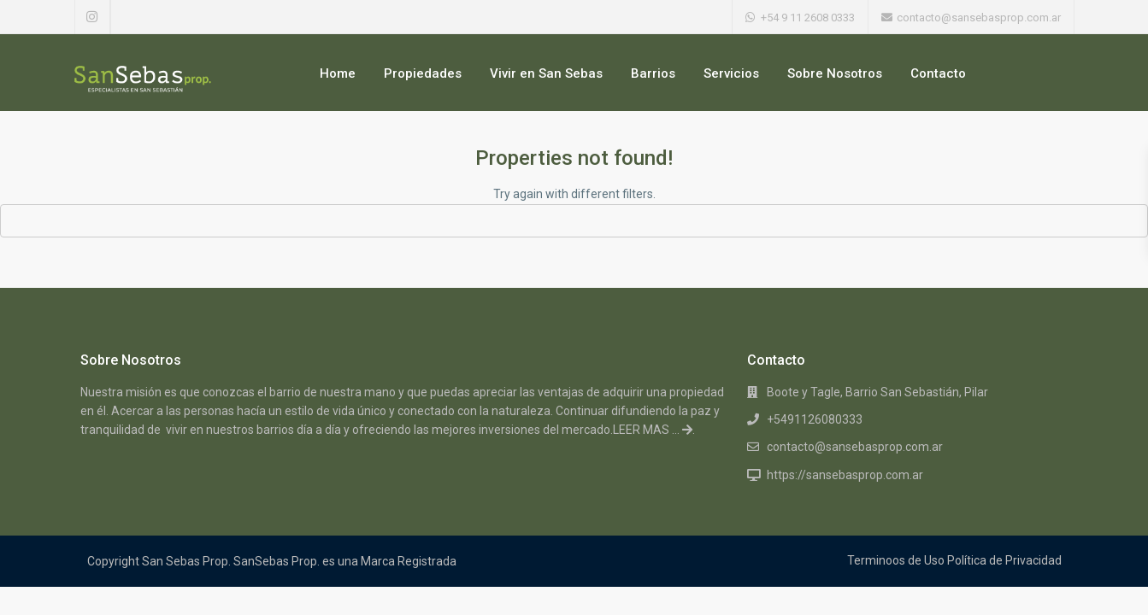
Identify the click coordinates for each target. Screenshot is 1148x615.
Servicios (731, 73)
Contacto (938, 73)
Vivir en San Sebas (546, 73)
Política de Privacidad (1004, 560)
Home (338, 73)
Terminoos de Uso (896, 560)
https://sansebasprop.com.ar (845, 475)
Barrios (653, 73)
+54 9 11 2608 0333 (808, 17)
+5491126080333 (814, 419)
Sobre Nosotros (834, 73)
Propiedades (423, 73)
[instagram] (92, 17)
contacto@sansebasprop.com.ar (855, 447)
